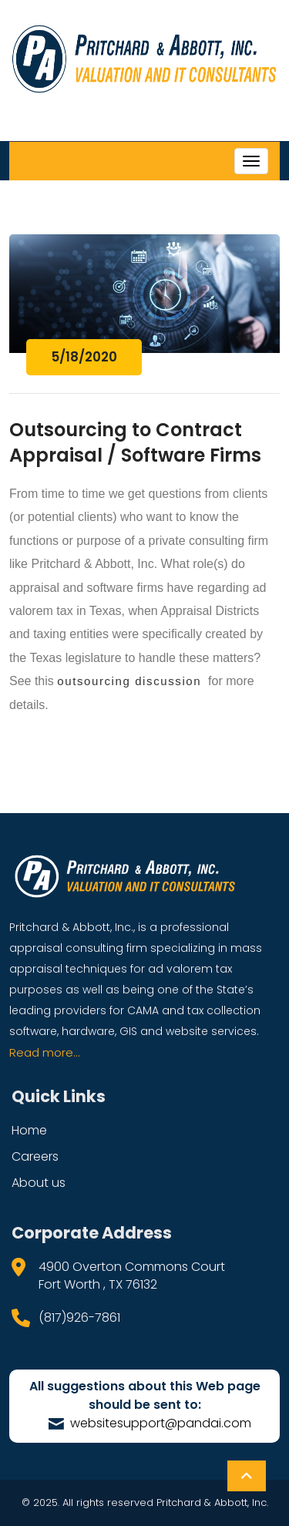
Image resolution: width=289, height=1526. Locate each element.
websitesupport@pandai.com (150, 1423)
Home (29, 1130)
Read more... (44, 1052)
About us (39, 1183)
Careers (35, 1156)
